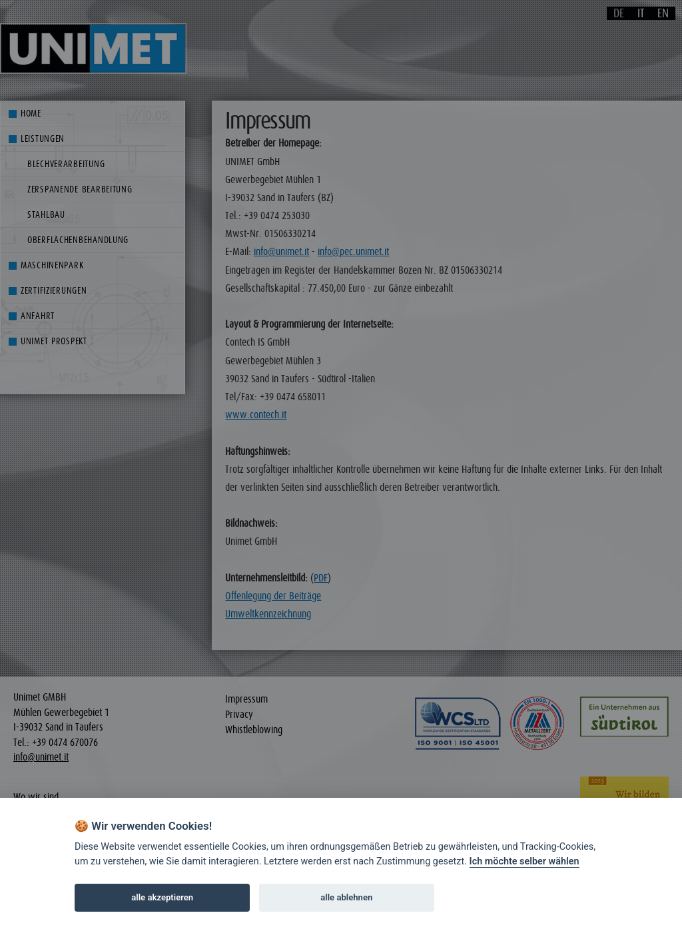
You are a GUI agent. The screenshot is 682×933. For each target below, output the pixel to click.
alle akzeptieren (162, 897)
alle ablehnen (346, 897)
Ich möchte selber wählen (524, 861)
